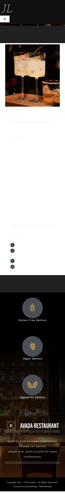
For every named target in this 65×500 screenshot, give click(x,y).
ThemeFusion (45, 486)
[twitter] (26, 467)
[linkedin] (45, 467)
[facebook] (20, 467)
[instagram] (32, 467)
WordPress (32, 486)
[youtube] (38, 467)
